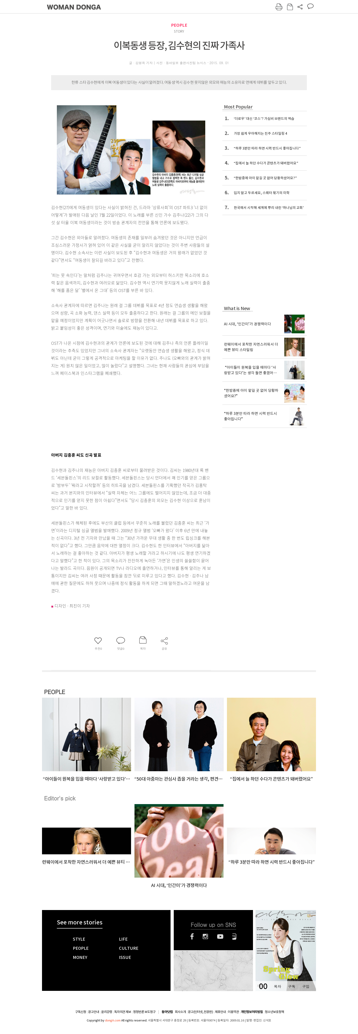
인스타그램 (205, 936)
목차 (277, 986)
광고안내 (93, 1012)
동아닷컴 (167, 1012)
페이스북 (192, 936)
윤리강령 (106, 1012)
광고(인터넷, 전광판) (200, 1012)
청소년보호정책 (274, 1012)
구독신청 (80, 1012)
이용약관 (233, 1012)
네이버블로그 (234, 936)
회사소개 (180, 1012)
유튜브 (220, 936)
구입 (305, 986)
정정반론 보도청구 (144, 1012)
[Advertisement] (119, 413)
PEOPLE (179, 25)
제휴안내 (220, 1012)
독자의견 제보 (122, 1012)
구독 (291, 986)
